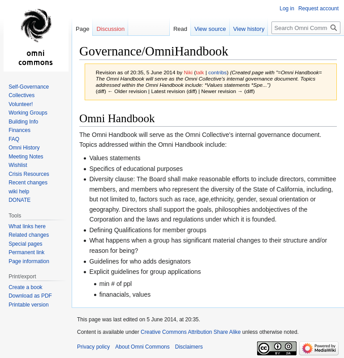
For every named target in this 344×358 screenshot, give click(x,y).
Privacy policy (93, 347)
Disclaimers (189, 347)
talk (200, 72)
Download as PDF (30, 296)
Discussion (110, 29)
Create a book (25, 287)
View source (210, 29)
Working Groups (28, 113)
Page (82, 29)
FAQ (14, 139)
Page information (29, 261)
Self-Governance (29, 87)
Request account (318, 8)
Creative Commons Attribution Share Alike (191, 332)
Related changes (29, 235)
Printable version (28, 305)
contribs (217, 72)
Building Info (23, 122)
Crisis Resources (29, 174)
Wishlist (18, 165)
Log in (287, 8)
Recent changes (28, 182)
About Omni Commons (142, 347)
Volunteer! (21, 104)
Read (180, 29)
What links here (27, 226)
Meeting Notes (26, 156)
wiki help (19, 191)
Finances (19, 130)
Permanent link (26, 252)
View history (249, 29)
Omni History (24, 148)
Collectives (21, 95)
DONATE (19, 200)
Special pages (25, 244)
